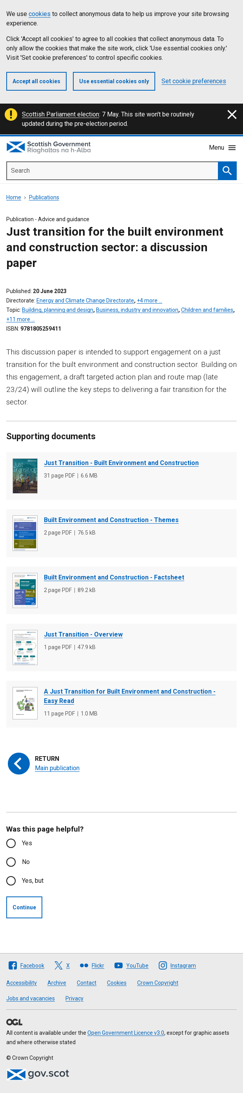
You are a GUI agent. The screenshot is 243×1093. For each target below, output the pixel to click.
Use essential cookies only (114, 81)
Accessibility (21, 983)
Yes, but (33, 880)
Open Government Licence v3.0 (125, 1033)
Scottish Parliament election (60, 114)
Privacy (74, 998)
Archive (56, 983)
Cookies (117, 983)
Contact (86, 983)
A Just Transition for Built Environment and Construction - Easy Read (130, 696)
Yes (27, 843)
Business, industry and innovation (137, 310)
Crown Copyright (157, 983)
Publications (44, 197)
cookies (40, 14)
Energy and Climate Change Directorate (85, 300)
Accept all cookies (36, 81)
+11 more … (20, 319)
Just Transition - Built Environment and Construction (121, 463)
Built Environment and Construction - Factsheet (114, 577)
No (26, 862)
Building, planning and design (57, 310)
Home (13, 197)
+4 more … (149, 300)
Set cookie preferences (193, 81)
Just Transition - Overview (83, 634)
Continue (24, 907)
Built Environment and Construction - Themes (111, 520)
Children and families (207, 310)
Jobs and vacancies (30, 998)
